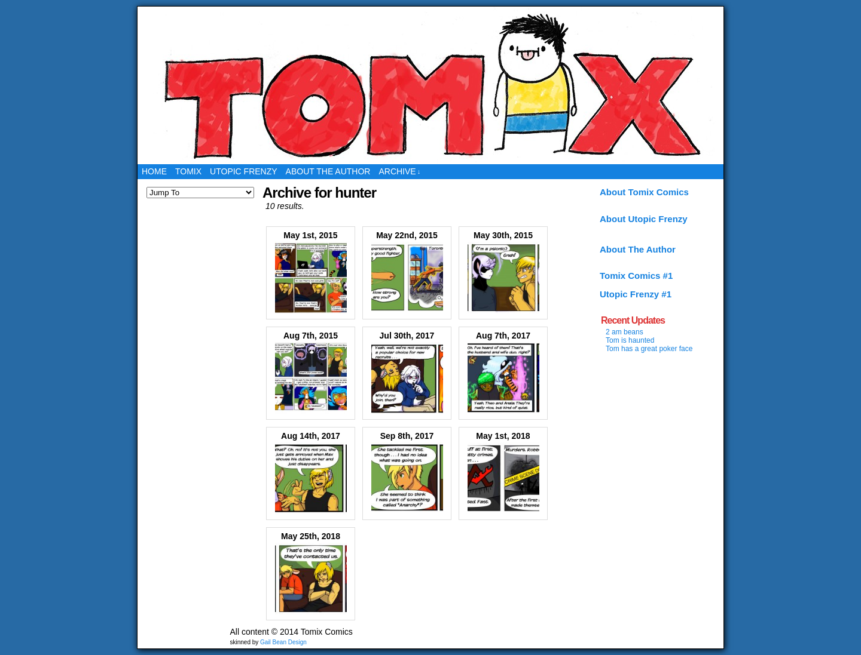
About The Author (638, 249)
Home (154, 171)
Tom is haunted (630, 340)
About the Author (328, 171)
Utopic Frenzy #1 (635, 294)
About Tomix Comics (644, 192)
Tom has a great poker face (649, 349)
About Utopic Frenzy (644, 219)
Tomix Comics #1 (636, 275)
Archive (399, 171)
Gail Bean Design (283, 642)
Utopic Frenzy (243, 171)
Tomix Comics (431, 85)
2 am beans (624, 332)
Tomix (188, 171)
